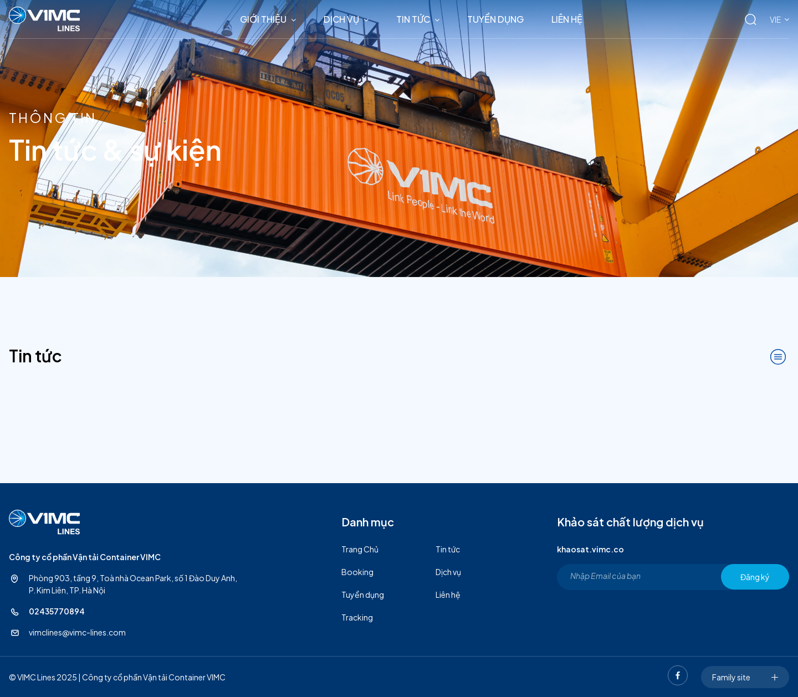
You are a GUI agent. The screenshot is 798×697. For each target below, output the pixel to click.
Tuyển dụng (495, 19)
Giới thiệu (263, 19)
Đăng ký (755, 577)
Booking (357, 572)
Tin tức (413, 19)
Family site (745, 677)
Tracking (357, 617)
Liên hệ (566, 19)
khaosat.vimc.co (590, 549)
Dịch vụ (341, 19)
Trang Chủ (359, 549)
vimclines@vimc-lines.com (77, 632)
